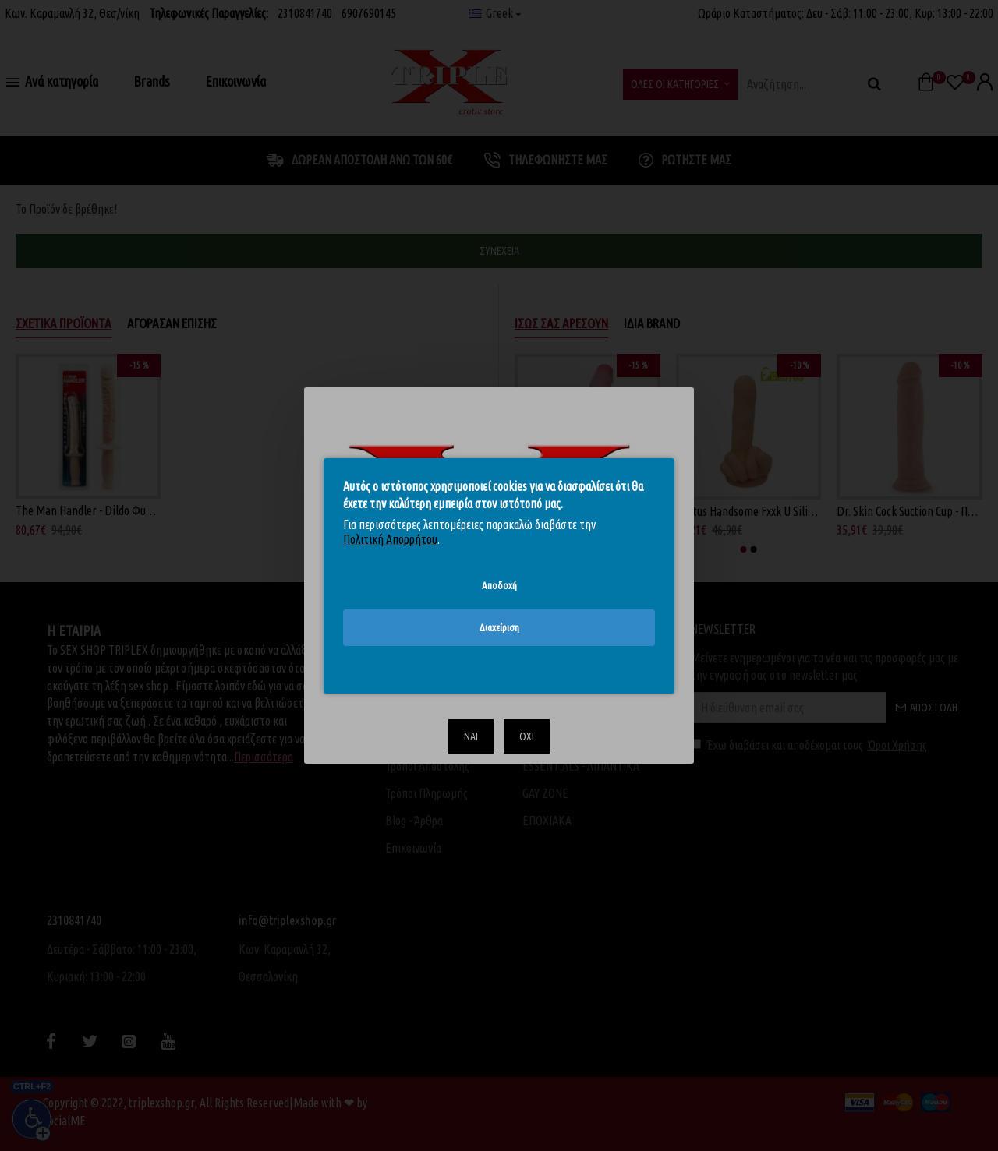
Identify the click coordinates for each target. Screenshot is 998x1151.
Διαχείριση (499, 627)
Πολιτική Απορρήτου (390, 539)
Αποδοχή (499, 584)
